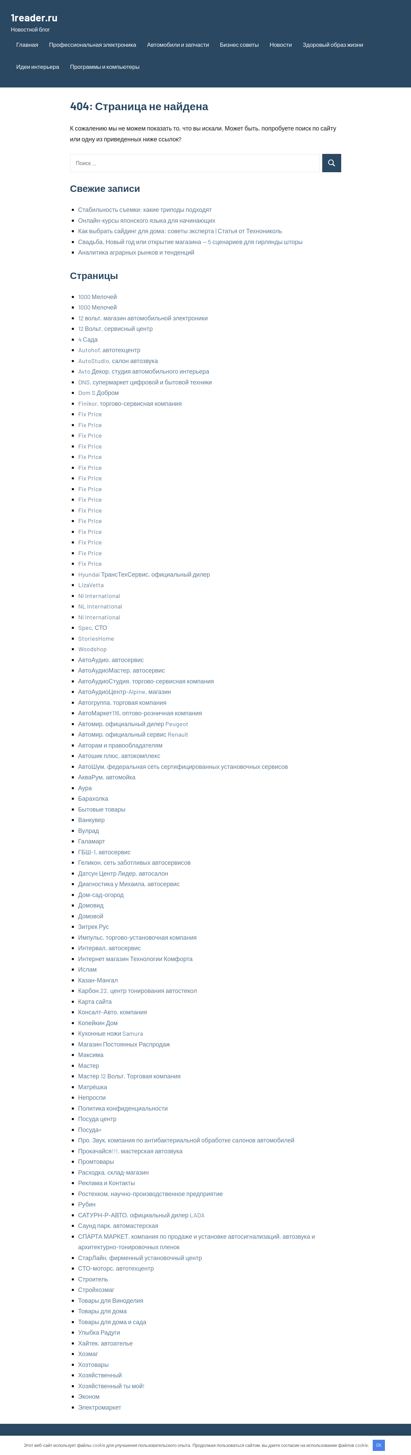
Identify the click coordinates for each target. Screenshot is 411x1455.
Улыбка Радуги (99, 1332)
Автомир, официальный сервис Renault (133, 734)
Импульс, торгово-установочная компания (137, 937)
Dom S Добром (98, 392)
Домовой (90, 916)
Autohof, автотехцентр (109, 350)
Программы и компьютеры (105, 66)
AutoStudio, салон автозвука (118, 360)
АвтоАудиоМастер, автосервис (121, 670)
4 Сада (88, 339)
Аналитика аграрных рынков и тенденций (136, 252)
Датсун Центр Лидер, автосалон (123, 873)
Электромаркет (99, 1407)
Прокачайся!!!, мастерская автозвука (130, 1151)
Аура (85, 788)
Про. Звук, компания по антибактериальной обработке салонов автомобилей (186, 1140)
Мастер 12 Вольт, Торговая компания (129, 1076)
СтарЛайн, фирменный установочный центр (140, 1257)
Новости (281, 44)
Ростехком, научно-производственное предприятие (150, 1193)
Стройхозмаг (96, 1289)
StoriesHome (96, 638)
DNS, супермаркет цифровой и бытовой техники (145, 382)
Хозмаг (88, 1353)
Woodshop (92, 649)
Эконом (89, 1396)
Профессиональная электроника (92, 44)
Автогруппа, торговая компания (122, 702)
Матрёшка (92, 1087)
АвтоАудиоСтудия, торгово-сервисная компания (146, 681)
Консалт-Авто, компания (112, 1012)
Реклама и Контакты (106, 1183)
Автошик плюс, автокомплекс (119, 755)
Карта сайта (95, 1001)
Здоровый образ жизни (333, 44)
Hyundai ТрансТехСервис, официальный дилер (144, 574)
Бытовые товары (102, 809)
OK (379, 1445)
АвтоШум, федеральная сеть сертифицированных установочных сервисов (183, 766)
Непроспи (92, 1097)
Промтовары (96, 1161)
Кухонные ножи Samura (110, 1033)
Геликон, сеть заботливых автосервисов (134, 862)
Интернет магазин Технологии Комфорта (135, 958)
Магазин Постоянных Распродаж (124, 1044)
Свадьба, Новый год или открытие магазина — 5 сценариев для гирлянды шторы (190, 241)
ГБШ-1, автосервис (104, 852)
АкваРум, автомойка (107, 777)
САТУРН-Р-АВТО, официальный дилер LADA (141, 1215)
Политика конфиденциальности (123, 1108)
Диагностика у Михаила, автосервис (129, 884)
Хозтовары (93, 1364)
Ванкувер (91, 819)
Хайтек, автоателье (105, 1343)
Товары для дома (102, 1311)
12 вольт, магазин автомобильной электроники (143, 318)
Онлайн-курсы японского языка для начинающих (146, 220)
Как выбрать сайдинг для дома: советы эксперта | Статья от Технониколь (180, 231)
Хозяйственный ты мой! (111, 1386)
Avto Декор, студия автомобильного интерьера (143, 371)
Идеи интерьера (37, 66)
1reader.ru (35, 17)
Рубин (87, 1204)
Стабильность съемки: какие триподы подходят (145, 209)
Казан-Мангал (98, 980)
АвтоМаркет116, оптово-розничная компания (140, 713)
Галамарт (91, 841)
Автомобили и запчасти (178, 44)
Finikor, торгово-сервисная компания (130, 403)
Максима (91, 1054)
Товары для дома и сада (112, 1322)
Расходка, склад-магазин (113, 1172)
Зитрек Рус (93, 926)
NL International (100, 606)
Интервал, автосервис (109, 948)
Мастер (88, 1065)
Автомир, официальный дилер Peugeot (133, 724)
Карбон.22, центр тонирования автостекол (137, 990)
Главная (27, 44)
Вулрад (88, 830)
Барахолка (93, 798)
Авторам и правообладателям (120, 745)
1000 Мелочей (97, 296)
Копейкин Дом (98, 1023)
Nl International (99, 595)
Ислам (87, 969)
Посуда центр (97, 1118)
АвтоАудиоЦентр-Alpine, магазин (124, 691)
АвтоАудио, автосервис (111, 659)
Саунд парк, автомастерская (118, 1225)
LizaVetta (91, 585)
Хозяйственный (100, 1375)
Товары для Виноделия (111, 1300)
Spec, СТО (92, 627)
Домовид (91, 905)
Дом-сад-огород (101, 894)
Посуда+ (90, 1129)
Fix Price (90, 414)
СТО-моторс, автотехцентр (116, 1268)
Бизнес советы (239, 44)
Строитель (93, 1279)
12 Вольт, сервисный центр (115, 328)
